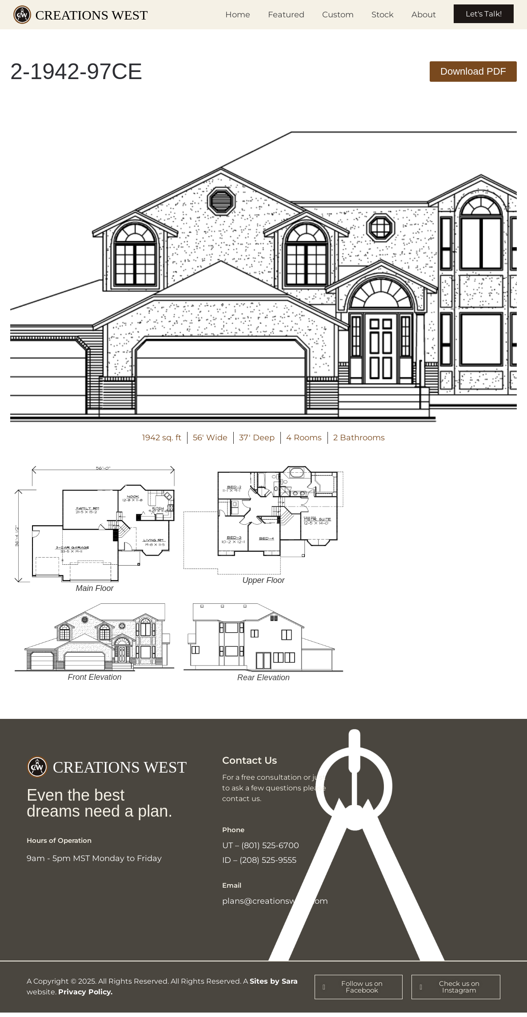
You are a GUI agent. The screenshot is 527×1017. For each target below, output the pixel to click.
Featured (280, 15)
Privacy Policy (84, 996)
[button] (473, 71)
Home (232, 15)
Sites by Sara (274, 985)
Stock (377, 15)
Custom (332, 15)
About (418, 15)
